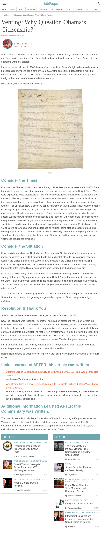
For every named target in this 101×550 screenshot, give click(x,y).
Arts (4, 9)
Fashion (79, 9)
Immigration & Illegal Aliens (79, 503)
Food (88, 9)
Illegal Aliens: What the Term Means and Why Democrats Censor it (76, 488)
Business (31, 9)
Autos (12, 9)
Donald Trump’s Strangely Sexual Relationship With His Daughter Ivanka (26, 467)
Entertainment (57, 9)
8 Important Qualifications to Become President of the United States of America (79, 519)
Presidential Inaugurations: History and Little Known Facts (27, 449)
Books (21, 9)
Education (43, 9)
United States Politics (76, 443)
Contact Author (20, 46)
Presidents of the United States (82, 513)
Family (69, 9)
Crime (68, 464)
